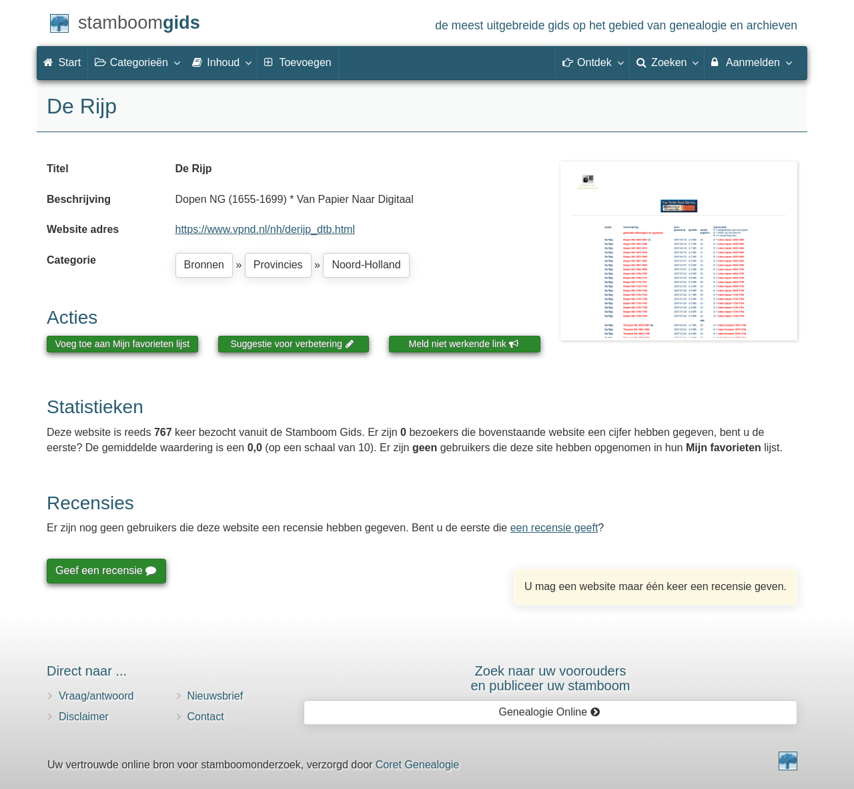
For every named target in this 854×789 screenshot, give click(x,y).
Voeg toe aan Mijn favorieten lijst (122, 343)
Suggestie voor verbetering (292, 343)
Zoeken (667, 62)
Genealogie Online (549, 712)
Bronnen (204, 264)
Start (62, 62)
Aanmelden (751, 62)
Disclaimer (84, 716)
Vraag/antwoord (96, 696)
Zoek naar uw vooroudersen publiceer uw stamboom (550, 678)
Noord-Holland (366, 264)
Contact (205, 716)
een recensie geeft (554, 527)
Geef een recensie (105, 570)
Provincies (278, 264)
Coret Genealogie (417, 764)
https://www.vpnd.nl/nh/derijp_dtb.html (265, 229)
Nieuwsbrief (215, 696)
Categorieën (137, 62)
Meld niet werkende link (464, 343)
